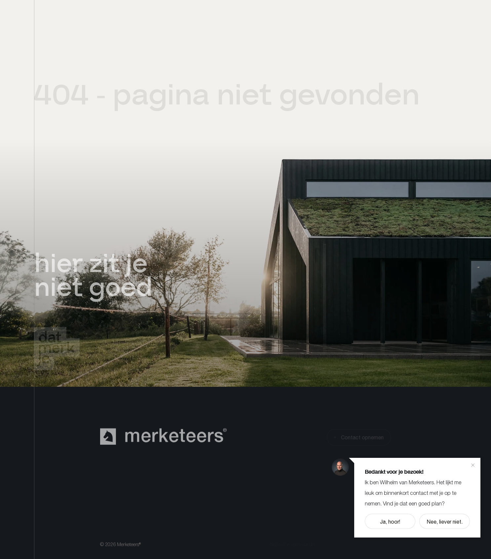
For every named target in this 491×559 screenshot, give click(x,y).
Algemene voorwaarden (293, 545)
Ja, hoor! (390, 522)
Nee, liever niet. (445, 522)
